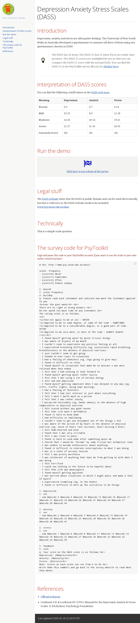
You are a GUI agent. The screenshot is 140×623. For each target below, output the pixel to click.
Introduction (9, 27)
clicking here (111, 66)
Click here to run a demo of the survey (87, 171)
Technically (8, 41)
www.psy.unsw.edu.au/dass (53, 206)
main (4, 18)
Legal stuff (8, 38)
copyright (21, 18)
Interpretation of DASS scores (17, 31)
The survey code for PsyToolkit (12, 46)
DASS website (50, 198)
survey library (12, 18)
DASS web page (100, 92)
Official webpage (50, 596)
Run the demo (9, 34)
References (8, 51)
